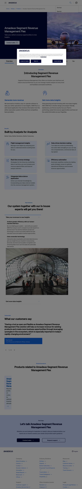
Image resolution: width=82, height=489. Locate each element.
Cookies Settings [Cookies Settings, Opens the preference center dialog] (57, 61)
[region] (41, 57)
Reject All (36, 61)
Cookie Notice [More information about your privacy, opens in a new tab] (43, 56)
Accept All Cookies (24, 61)
